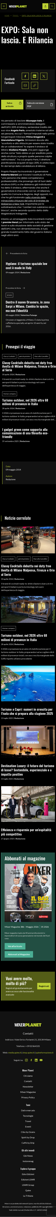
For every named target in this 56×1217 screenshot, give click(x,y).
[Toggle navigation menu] (4, 6)
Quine (28, 1190)
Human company (9, 394)
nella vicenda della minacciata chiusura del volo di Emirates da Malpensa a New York (25, 200)
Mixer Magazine (28, 1092)
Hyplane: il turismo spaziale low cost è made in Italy (26, 265)
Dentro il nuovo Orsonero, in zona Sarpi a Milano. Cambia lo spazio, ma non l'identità (28, 306)
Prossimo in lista (15, 288)
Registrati (44, 986)
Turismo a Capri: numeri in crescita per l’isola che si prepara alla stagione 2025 (27, 711)
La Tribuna (28, 1195)
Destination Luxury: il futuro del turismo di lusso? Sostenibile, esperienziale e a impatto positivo (27, 770)
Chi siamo (28, 1075)
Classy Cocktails (9, 356)
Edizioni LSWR (28, 1179)
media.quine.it (14, 1052)
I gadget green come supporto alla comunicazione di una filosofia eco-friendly (25, 433)
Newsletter (28, 1086)
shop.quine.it (28, 1052)
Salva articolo (14, 104)
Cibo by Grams (28, 1132)
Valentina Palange (29, 315)
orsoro (9, 295)
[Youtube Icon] (41, 1060)
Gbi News (28, 1155)
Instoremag (28, 1161)
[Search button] (52, 6)
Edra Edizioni (28, 1174)
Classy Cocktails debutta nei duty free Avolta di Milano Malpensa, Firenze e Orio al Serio (29, 366)
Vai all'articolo (15, 946)
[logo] (18, 6)
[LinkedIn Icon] (36, 1060)
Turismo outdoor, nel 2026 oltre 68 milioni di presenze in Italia (25, 401)
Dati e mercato (28, 1110)
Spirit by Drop (28, 1137)
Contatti (28, 1081)
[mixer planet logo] (28, 1024)
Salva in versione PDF (40, 104)
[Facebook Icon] (31, 1060)
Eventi (28, 1126)
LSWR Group (28, 1185)
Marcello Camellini (41, 356)
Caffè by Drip (28, 1142)
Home (7, 16)
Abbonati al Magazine (19, 954)
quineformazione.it (44, 1052)
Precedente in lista (16, 253)
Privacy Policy (28, 1097)
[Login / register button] (45, 6)
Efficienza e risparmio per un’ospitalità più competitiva (26, 831)
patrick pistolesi (24, 356)
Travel (16, 16)
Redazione (25, 272)
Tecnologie (28, 1115)
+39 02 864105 (32, 1046)
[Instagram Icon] (26, 1060)
